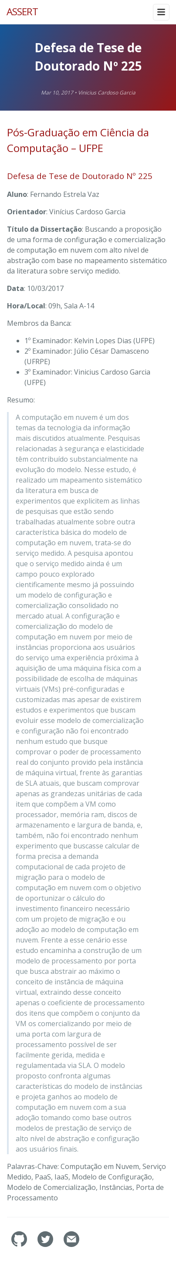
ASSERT (22, 11)
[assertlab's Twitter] (46, 1244)
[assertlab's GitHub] (20, 1244)
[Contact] (71, 1244)
